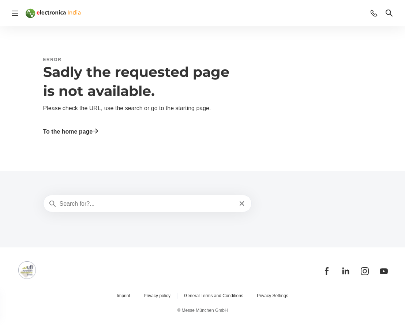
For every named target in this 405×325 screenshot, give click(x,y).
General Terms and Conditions (213, 295)
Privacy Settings (272, 295)
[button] (373, 13)
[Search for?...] (147, 203)
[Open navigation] (15, 13)
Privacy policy (157, 295)
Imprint (123, 295)
